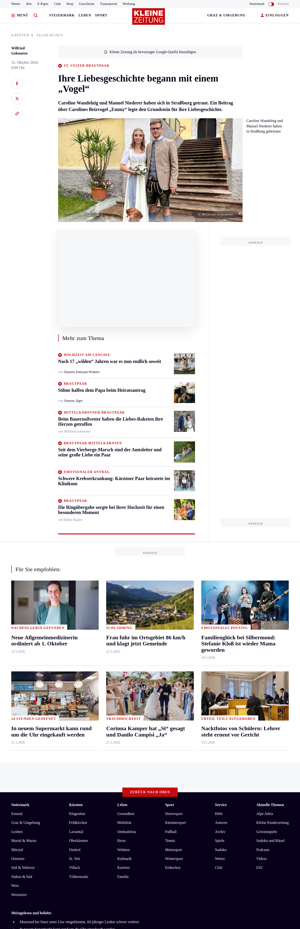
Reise (121, 650)
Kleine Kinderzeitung (272, 632)
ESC (259, 677)
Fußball (170, 641)
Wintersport (174, 668)
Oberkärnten (78, 650)
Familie (123, 686)
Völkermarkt (78, 686)
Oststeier (18, 668)
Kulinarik (124, 668)
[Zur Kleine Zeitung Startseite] (148, 18)
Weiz (15, 695)
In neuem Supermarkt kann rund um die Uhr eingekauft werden (67, 738)
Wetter (15, 4)
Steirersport (174, 623)
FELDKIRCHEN (50, 35)
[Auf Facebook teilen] (17, 83)
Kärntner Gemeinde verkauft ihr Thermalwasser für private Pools (69, 746)
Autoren (221, 632)
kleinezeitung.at (37, 795)
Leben (85, 15)
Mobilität (124, 632)
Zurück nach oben (150, 601)
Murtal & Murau (23, 650)
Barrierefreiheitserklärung (89, 778)
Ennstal (16, 623)
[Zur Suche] (36, 15)
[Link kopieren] (17, 113)
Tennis (170, 650)
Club (57, 4)
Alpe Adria (264, 623)
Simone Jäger (73, 401)
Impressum (20, 778)
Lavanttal (76, 641)
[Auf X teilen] (17, 98)
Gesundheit (125, 623)
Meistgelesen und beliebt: (31, 722)
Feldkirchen (78, 632)
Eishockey (173, 677)
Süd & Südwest (23, 677)
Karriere (123, 677)
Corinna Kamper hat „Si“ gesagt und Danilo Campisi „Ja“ (63, 753)
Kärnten (283, 4)
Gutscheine (86, 4)
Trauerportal (108, 4)
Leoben (16, 641)
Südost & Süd (21, 686)
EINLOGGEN (275, 15)
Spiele (219, 650)
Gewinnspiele (266, 641)
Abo (29, 4)
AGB (37, 778)
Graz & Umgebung (226, 15)
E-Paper (43, 4)
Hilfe (219, 623)
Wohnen (123, 659)
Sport (101, 15)
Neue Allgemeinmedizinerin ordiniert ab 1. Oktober (58, 760)
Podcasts (263, 659)
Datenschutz (55, 778)
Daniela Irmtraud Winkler (82, 372)
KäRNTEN (22, 35)
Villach (74, 677)
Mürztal (17, 659)
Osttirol (75, 659)
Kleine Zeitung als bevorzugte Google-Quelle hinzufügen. (150, 52)
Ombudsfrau (126, 641)
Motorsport (173, 659)
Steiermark (62, 15)
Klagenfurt (77, 623)
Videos (261, 668)
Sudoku (220, 659)
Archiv (220, 641)
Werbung (129, 4)
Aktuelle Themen (270, 614)
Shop (69, 4)
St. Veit (74, 668)
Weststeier (19, 704)
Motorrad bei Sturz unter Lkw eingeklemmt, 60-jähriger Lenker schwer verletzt (79, 731)
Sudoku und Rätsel (270, 650)
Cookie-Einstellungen (132, 778)
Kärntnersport (175, 632)
